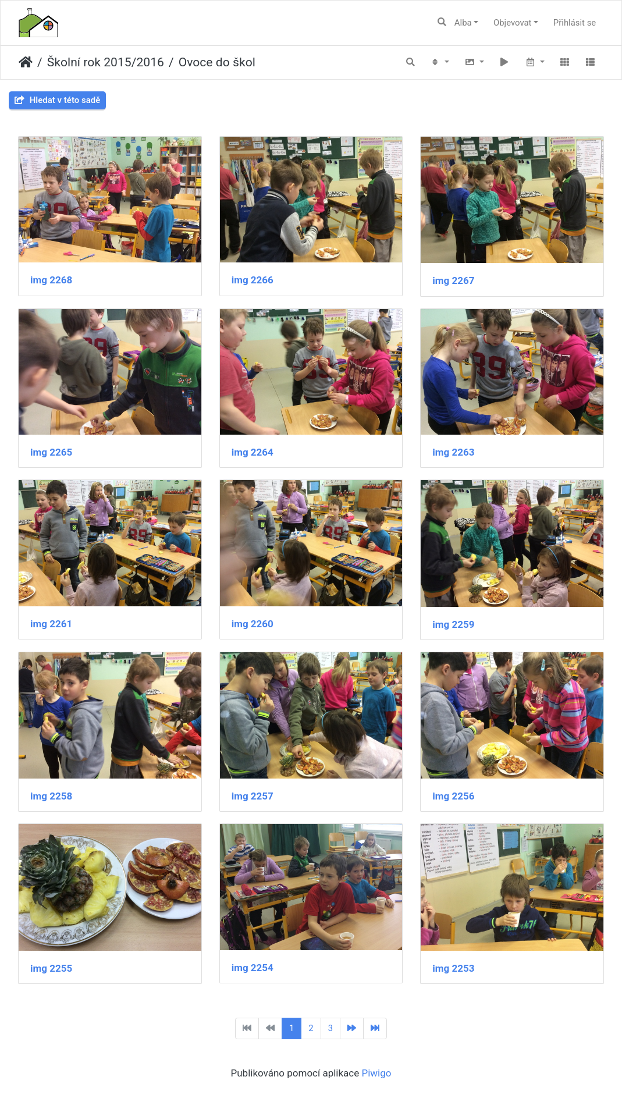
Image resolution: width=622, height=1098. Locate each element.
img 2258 (51, 796)
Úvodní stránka (26, 62)
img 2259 (453, 624)
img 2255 (51, 968)
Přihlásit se (574, 22)
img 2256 (453, 796)
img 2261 (51, 624)
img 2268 (51, 280)
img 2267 (453, 280)
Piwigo (376, 1073)
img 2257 (252, 796)
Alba (463, 22)
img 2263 (453, 452)
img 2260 (252, 624)
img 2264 (252, 452)
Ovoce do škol (217, 62)
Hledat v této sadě (57, 100)
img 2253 (453, 968)
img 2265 (51, 452)
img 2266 (252, 280)
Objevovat (512, 22)
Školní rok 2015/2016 (105, 62)
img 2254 (252, 967)
